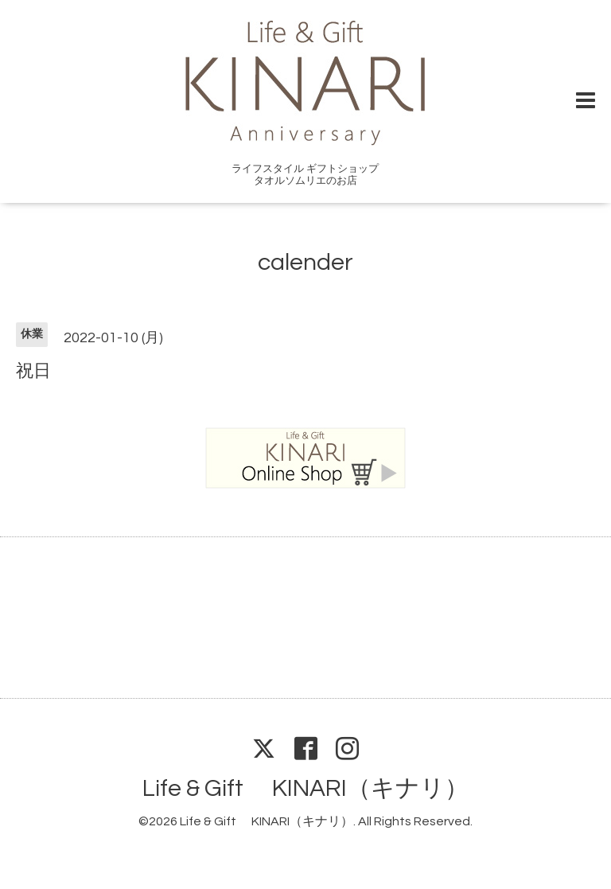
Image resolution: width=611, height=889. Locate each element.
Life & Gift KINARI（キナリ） (305, 788)
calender (305, 262)
